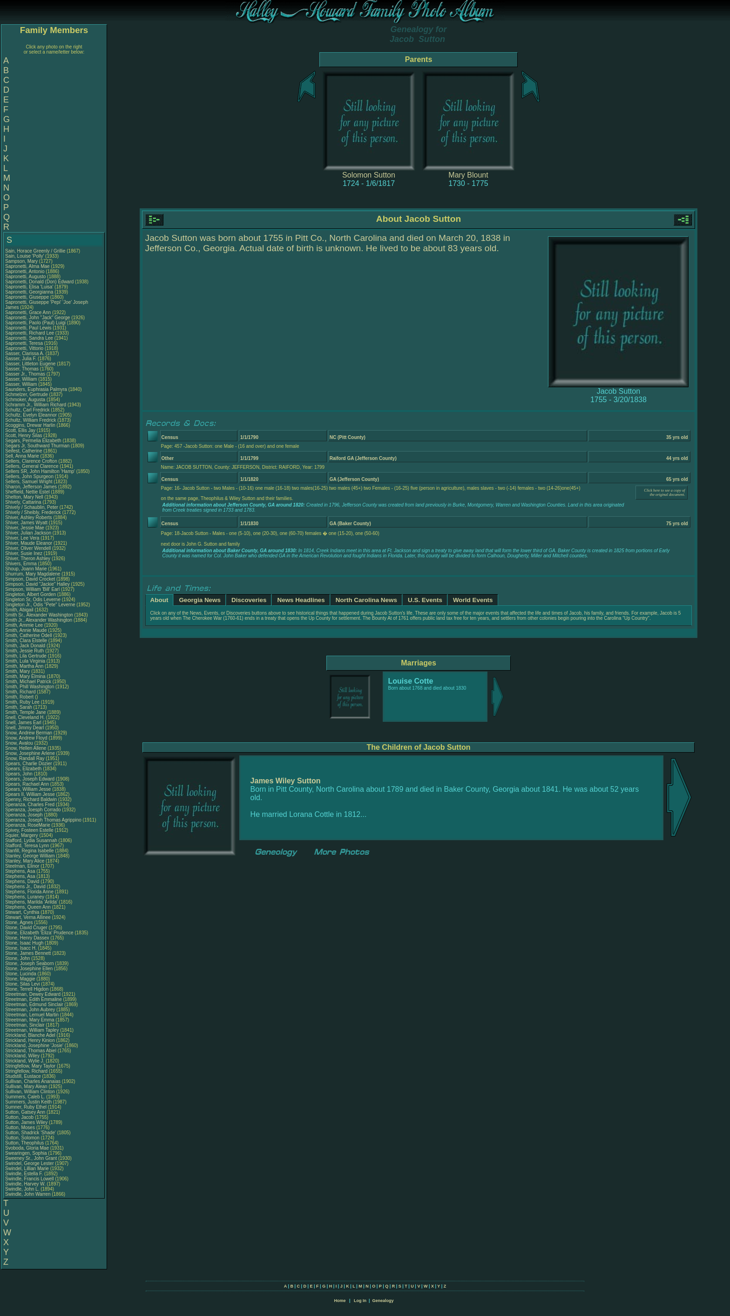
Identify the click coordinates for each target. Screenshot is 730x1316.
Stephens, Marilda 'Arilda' (32, 902)
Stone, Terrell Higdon (26, 989)
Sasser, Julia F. (20, 358)
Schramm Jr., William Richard (35, 404)
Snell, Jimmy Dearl (24, 727)
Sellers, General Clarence (32, 466)
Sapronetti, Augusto (26, 276)
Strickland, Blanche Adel (30, 1035)
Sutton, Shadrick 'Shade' (31, 1132)
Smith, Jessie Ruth (24, 650)
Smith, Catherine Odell (28, 635)
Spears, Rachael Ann (27, 784)
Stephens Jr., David (26, 886)
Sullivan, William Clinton (30, 1091)
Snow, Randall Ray (25, 758)
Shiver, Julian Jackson (28, 532)
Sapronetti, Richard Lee (29, 333)
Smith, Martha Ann (24, 666)
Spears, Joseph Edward (29, 778)
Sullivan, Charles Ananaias (33, 1081)
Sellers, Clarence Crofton (31, 461)
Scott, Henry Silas (23, 435)
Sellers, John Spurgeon (29, 476)
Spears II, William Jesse (30, 794)
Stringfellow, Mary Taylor (30, 1066)
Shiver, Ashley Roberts (28, 517)
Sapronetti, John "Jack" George (37, 317)
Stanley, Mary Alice (24, 861)
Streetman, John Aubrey (30, 1009)
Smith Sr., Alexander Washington (39, 614)
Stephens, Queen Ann (28, 907)
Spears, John (19, 773)
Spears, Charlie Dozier (28, 763)
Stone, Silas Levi (22, 984)
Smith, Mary (18, 671)
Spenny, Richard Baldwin (31, 799)
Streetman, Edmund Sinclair (34, 1004)
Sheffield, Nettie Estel (27, 491)
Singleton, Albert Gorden (30, 594)
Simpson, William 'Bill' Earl (32, 589)
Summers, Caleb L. (25, 1096)
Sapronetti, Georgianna (29, 292)
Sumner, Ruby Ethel (26, 1107)
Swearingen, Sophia (26, 1153)
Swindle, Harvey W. (25, 1183)
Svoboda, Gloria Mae (27, 1148)
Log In (360, 1300)
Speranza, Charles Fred (29, 804)
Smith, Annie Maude (26, 630)
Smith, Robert (20, 696)
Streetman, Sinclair (25, 1025)
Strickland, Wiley (23, 1055)
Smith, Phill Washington (29, 686)
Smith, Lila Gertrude (26, 655)
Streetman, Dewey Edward (33, 994)
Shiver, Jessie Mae (24, 527)
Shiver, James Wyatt (26, 522)
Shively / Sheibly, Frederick (33, 512)
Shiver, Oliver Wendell (28, 548)
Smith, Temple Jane (25, 712)
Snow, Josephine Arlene (30, 753)
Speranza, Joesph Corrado (33, 809)
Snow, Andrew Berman (28, 732)
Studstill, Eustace (23, 1076)
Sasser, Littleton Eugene (30, 363)
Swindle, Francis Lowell (29, 1178)
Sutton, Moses (20, 1127)
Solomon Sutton (368, 175)
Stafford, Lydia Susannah (31, 840)
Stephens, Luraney (25, 896)
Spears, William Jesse (28, 789)
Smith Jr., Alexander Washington (38, 620)
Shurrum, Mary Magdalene (32, 573)
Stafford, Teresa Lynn (27, 845)
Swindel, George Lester (29, 1163)
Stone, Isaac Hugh (24, 943)
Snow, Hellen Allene (25, 748)
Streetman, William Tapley (32, 1030)
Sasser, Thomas (22, 368)
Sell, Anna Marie (22, 456)
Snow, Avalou (19, 743)
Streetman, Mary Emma (29, 1019)
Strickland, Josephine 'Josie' (35, 1045)
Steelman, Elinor (23, 866)
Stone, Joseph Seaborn (29, 963)
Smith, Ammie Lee (24, 625)
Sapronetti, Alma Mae (27, 266)
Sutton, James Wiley (26, 1122)
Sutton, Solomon (23, 1137)
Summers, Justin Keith (28, 1101)
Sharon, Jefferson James (31, 486)
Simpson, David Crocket (30, 579)
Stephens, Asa (20, 871)
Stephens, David (23, 881)
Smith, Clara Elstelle (26, 640)
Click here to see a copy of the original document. (664, 492)
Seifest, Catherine (24, 450)
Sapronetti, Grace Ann (28, 312)
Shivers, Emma (21, 563)
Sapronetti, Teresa (24, 343)
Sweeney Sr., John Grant (31, 1158)
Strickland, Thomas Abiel (30, 1050)
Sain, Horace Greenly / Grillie (35, 251)
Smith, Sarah (19, 707)
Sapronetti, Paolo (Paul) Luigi (35, 322)
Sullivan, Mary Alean (26, 1086)
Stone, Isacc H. (21, 948)
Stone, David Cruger (26, 927)
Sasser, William (21, 379)
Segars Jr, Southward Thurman (37, 445)
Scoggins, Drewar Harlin (30, 425)
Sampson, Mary (22, 261)
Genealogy (383, 1300)
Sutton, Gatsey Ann (25, 1112)
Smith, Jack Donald (25, 645)
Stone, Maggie (20, 978)
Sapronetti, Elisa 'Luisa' (29, 286)
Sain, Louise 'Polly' (24, 256)
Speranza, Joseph (24, 814)
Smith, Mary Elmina (25, 676)
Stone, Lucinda (21, 973)
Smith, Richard (21, 691)
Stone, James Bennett (28, 953)
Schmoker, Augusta (26, 399)
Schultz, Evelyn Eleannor (31, 415)
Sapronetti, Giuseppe (27, 297)
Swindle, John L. (22, 1189)
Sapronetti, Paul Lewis (28, 327)
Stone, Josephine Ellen (29, 968)
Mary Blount (468, 175)
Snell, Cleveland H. (25, 717)
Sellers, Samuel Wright (29, 481)
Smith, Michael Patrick (28, 681)
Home (339, 1300)
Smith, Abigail (19, 609)
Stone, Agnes (19, 922)
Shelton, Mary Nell (24, 497)
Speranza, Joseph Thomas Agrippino (43, 819)
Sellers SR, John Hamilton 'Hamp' (40, 471)
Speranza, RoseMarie (28, 825)
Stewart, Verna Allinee (28, 917)
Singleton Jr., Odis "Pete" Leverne (40, 604)
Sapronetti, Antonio (25, 271)
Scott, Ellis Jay (20, 430)
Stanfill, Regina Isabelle (29, 850)
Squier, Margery (22, 835)
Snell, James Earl (23, 722)
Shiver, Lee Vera (22, 538)
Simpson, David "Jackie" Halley (37, 584)
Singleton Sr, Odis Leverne (33, 599)
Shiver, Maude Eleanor (28, 543)
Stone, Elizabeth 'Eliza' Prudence (39, 932)
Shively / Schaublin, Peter (32, 507)
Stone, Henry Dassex (27, 937)
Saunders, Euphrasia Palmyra (36, 389)
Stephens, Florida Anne (29, 891)
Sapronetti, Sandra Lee (29, 338)
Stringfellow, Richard (27, 1071)
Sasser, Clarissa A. (24, 353)
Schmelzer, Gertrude (27, 394)
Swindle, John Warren (27, 1194)
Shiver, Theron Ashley (27, 558)
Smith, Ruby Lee (22, 702)
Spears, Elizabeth (24, 768)
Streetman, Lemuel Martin (32, 1014)
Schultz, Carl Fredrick (27, 409)
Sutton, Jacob (20, 1117)
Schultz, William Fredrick (30, 420)
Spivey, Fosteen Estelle (29, 830)
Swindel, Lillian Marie (27, 1168)
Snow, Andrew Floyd (26, 737)
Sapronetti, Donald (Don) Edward (39, 281)
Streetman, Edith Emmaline (33, 999)
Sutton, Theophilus (25, 1142)
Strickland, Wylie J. (24, 1060)
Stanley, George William (30, 855)
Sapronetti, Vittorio (25, 348)
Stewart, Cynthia (23, 912)
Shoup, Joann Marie (26, 568)
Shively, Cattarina (23, 502)
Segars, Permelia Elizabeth (33, 440)
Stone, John (18, 958)
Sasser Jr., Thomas (26, 374)
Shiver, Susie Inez (23, 553)
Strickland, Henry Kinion (30, 1040)
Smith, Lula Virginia (25, 661)
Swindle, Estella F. (24, 1173)
